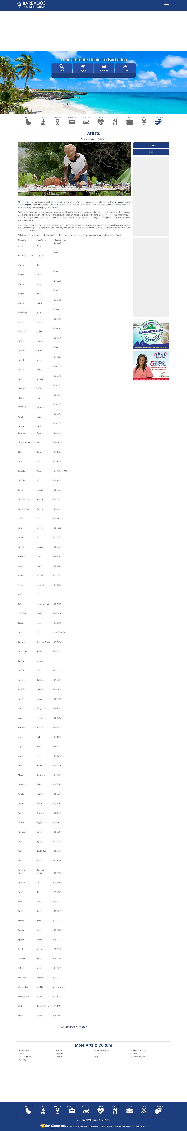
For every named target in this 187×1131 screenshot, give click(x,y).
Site (61, 68)
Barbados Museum (102, 1050)
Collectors (60, 1053)
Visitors (43, 118)
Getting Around (86, 118)
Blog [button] (151, 152)
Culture (97, 1053)
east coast (118, 202)
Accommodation (72, 118)
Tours (125, 68)
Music (96, 1057)
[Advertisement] (93, 30)
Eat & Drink (115, 118)
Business (130, 118)
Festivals (59, 1057)
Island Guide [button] (151, 145)
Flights (83, 68)
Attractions (57, 118)
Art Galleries (24, 1050)
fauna (53, 205)
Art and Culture (158, 118)
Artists (59, 1050)
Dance (134, 1053)
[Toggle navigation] (166, 4)
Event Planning (25, 1057)
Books (21, 1053)
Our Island (28, 118)
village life (28, 205)
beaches (56, 202)
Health (101, 118)
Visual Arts (23, 1060)
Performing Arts (138, 1057)
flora (45, 205)
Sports (144, 118)
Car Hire (104, 68)
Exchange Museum (139, 1050)
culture (39, 205)
